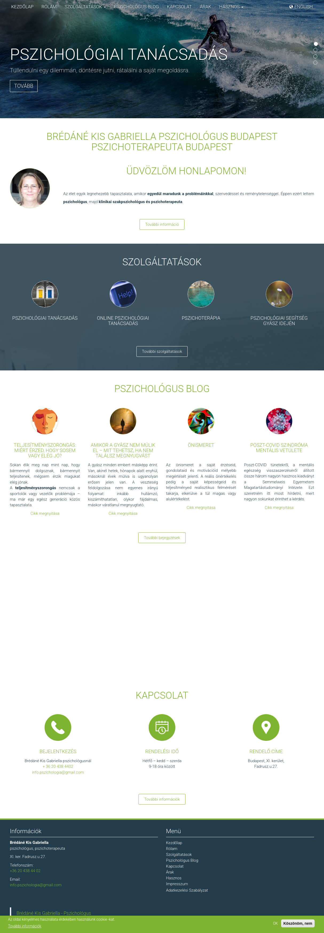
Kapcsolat (179, 6)
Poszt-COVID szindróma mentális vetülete (279, 447)
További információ (162, 224)
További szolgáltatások (162, 351)
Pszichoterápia (201, 318)
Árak (205, 6)
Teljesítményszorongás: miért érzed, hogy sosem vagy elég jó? (45, 450)
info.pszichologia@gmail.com (58, 772)
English (303, 6)
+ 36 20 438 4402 (58, 766)
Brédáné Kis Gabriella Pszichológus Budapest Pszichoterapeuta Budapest (161, 142)
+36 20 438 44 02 (25, 870)
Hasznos (231, 6)
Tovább (23, 86)
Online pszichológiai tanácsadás (123, 320)
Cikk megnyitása (44, 513)
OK (275, 923)
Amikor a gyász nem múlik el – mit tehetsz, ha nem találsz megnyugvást (123, 450)
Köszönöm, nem (297, 923)
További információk (162, 799)
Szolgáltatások (85, 6)
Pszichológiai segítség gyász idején (279, 320)
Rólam (49, 6)
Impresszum (177, 883)
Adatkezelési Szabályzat (187, 890)
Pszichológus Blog (136, 6)
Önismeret (201, 445)
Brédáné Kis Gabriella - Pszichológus (54, 913)
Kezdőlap (22, 6)
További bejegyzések (162, 537)
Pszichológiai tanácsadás (45, 318)
